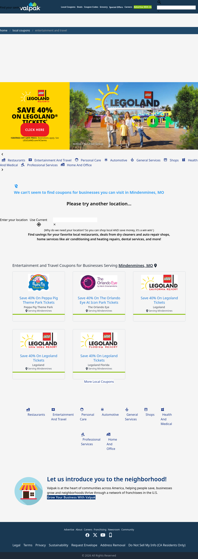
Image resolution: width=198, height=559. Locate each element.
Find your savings (11, 7)
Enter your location (14, 220)
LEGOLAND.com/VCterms (35, 140)
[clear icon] (54, 224)
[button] (116, 7)
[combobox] (176, 6)
